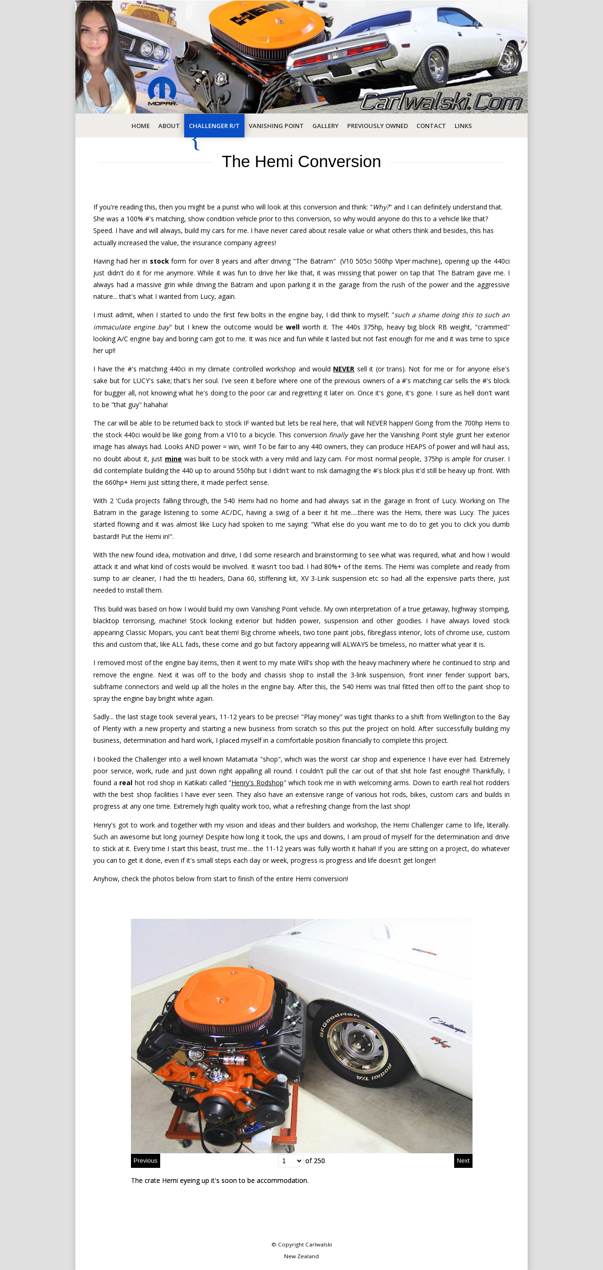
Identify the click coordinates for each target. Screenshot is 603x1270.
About (169, 125)
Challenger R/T (214, 125)
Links (463, 125)
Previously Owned (377, 125)
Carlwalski (318, 1244)
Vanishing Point (276, 125)
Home (140, 125)
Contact (431, 125)
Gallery (325, 125)
